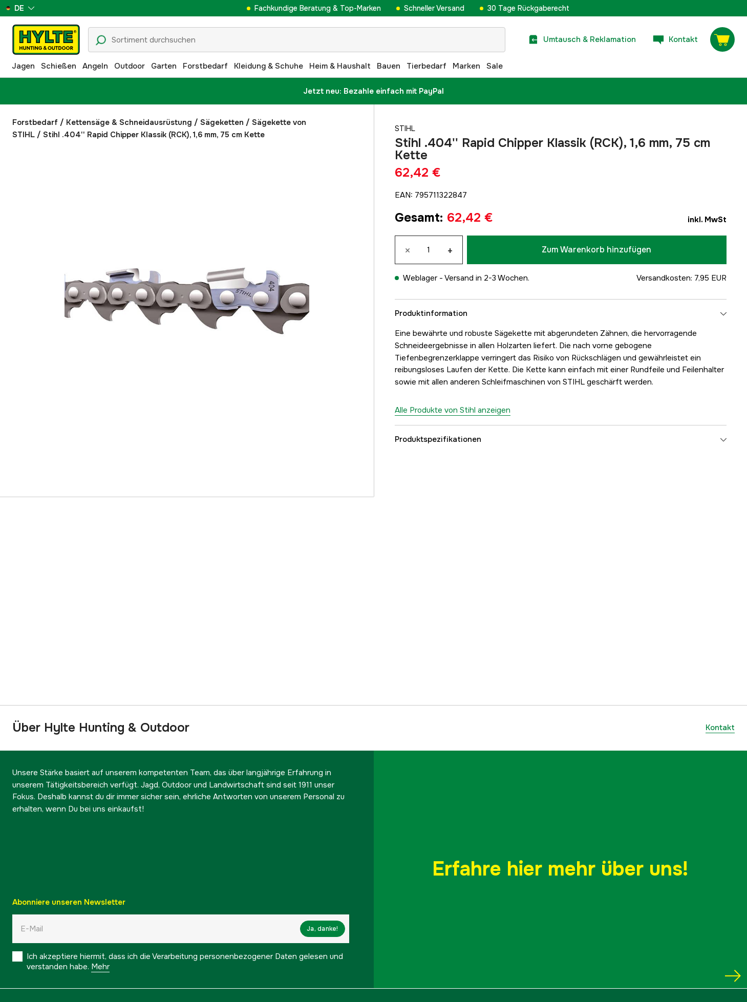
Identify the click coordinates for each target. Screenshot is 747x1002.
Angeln (95, 66)
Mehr (100, 967)
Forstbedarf (205, 66)
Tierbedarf (426, 66)
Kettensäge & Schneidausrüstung (129, 122)
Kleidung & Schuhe (268, 66)
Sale (494, 66)
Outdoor (129, 66)
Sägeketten (222, 122)
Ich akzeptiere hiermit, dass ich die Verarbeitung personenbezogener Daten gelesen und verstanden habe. (185, 961)
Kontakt (720, 727)
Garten (164, 66)
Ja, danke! (322, 929)
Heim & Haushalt (340, 66)
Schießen (58, 66)
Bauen (388, 66)
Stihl (406, 128)
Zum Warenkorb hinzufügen (596, 249)
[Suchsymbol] (101, 40)
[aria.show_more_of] (37, 8)
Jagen (23, 66)
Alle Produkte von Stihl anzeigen (452, 410)
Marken (466, 66)
